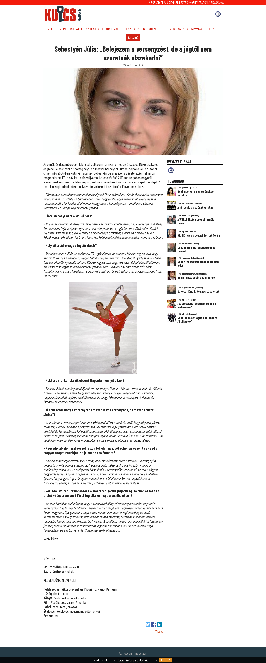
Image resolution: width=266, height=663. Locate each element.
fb (171, 170)
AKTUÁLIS (92, 29)
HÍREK (48, 29)
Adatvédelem (125, 653)
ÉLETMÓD (211, 29)
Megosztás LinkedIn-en (159, 624)
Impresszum (140, 653)
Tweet (148, 624)
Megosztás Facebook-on (153, 624)
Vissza (159, 631)
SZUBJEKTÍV (166, 29)
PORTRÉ (61, 29)
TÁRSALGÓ (76, 29)
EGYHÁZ (126, 29)
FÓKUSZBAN (110, 29)
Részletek (152, 660)
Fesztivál (197, 29)
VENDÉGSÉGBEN (145, 29)
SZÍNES (183, 29)
